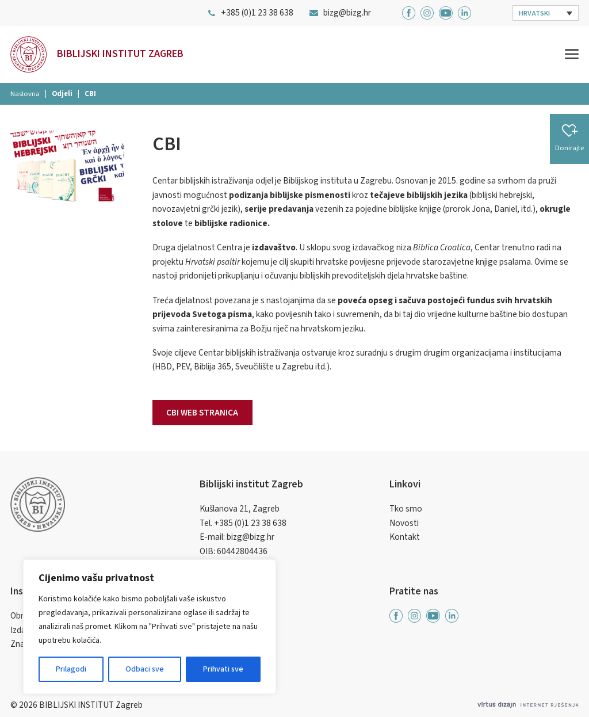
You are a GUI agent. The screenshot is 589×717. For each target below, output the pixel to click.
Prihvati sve (223, 669)
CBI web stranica (202, 412)
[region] (149, 626)
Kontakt (404, 537)
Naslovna (25, 94)
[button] (545, 13)
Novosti (404, 523)
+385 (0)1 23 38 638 (250, 523)
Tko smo (405, 508)
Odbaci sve (144, 669)
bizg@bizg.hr (250, 537)
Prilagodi (71, 669)
